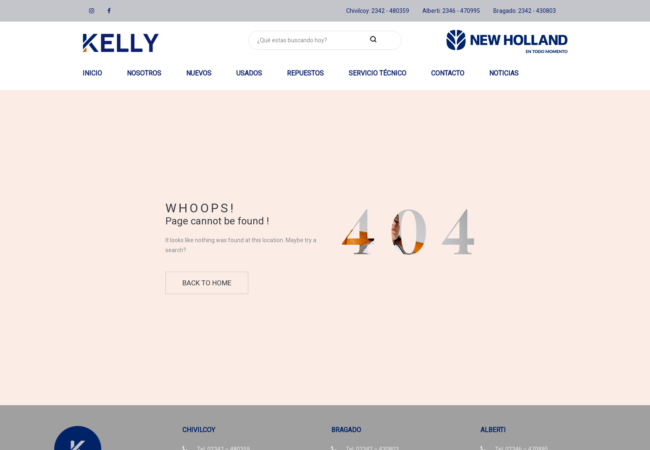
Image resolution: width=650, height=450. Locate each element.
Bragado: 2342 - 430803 (524, 10)
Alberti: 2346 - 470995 (451, 10)
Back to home (206, 283)
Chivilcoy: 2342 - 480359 (377, 10)
